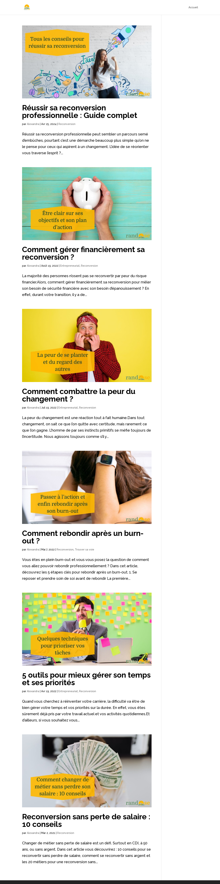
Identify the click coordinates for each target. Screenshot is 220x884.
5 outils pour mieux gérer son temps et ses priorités (86, 678)
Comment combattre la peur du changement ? (78, 395)
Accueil (193, 7)
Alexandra (33, 124)
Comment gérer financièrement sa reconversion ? (83, 253)
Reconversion (66, 124)
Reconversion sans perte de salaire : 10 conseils (86, 820)
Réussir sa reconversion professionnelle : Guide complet (79, 111)
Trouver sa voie (84, 549)
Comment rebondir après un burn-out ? (82, 537)
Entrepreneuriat (70, 265)
